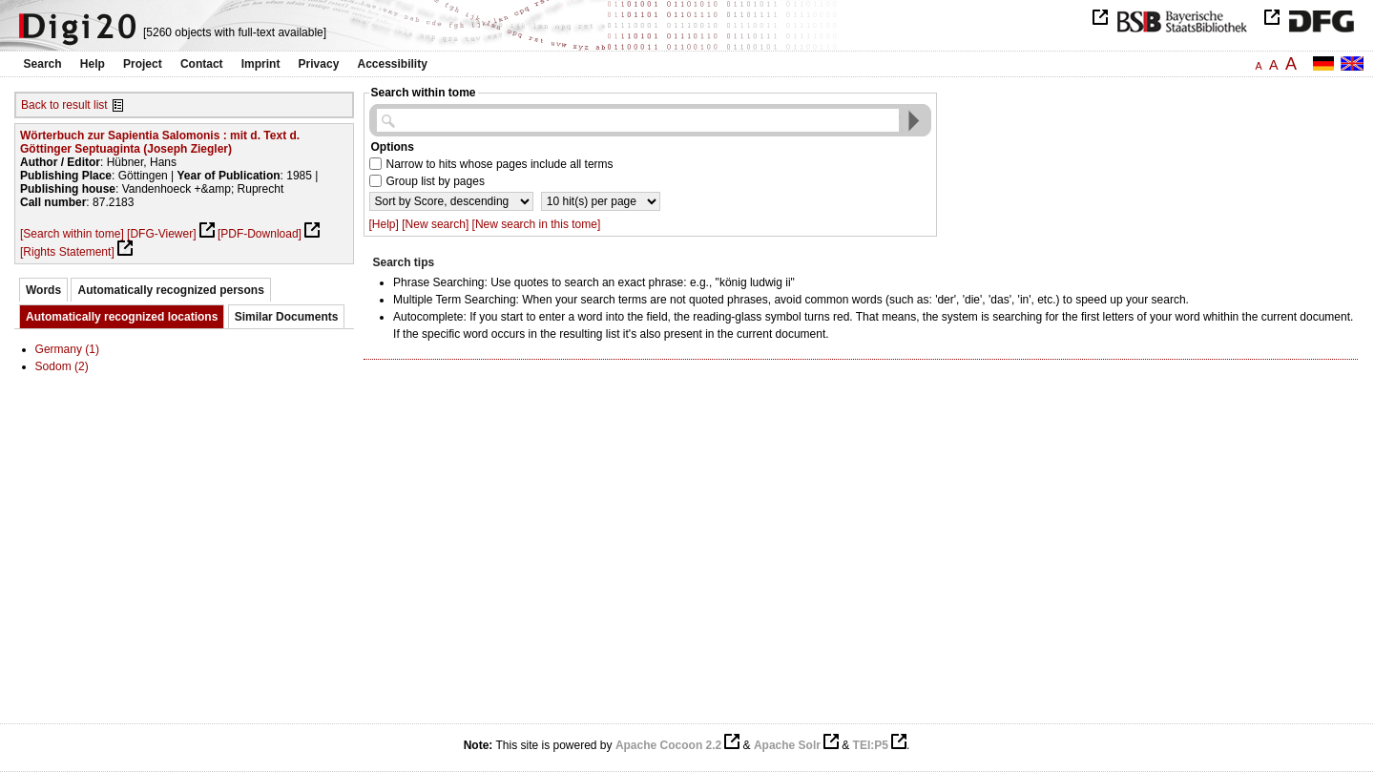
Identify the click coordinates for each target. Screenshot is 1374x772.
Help (92, 64)
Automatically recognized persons (170, 290)
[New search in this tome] (536, 224)
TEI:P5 (870, 745)
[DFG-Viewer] (161, 233)
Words (43, 290)
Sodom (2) (62, 366)
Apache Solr (787, 745)
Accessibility (392, 64)
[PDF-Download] (260, 233)
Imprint (261, 64)
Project (142, 64)
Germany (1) (67, 349)
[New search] (435, 224)
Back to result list (64, 105)
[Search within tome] (72, 233)
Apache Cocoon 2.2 (668, 745)
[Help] (384, 224)
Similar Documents (287, 316)
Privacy (319, 64)
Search (43, 64)
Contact (201, 64)
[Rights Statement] (67, 252)
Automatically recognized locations (122, 316)
